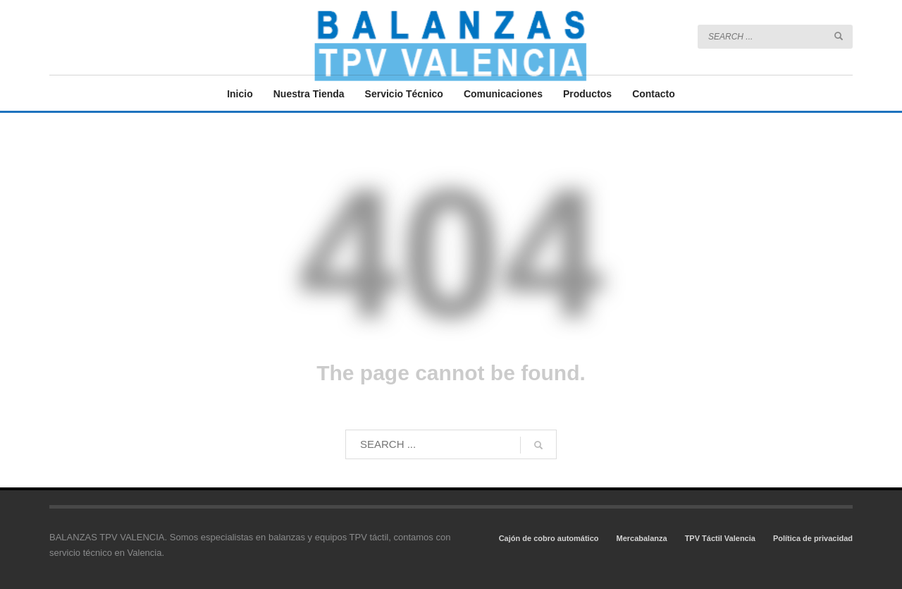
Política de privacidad (813, 538)
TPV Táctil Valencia (720, 538)
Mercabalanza (641, 538)
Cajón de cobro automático (549, 538)
